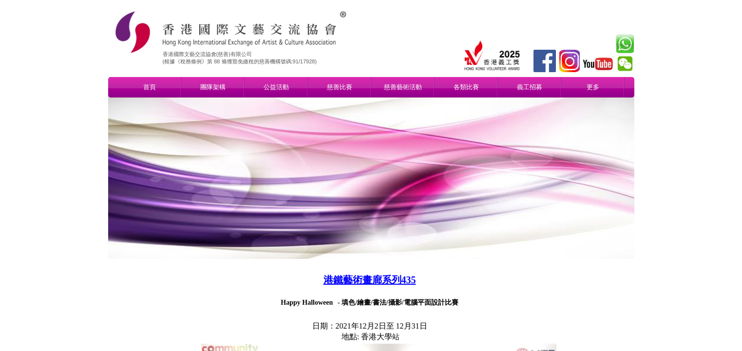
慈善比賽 (339, 87)
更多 (593, 87)
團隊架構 (213, 87)
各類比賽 (466, 87)
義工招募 (529, 87)
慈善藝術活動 (403, 87)
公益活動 (276, 87)
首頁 (149, 87)
